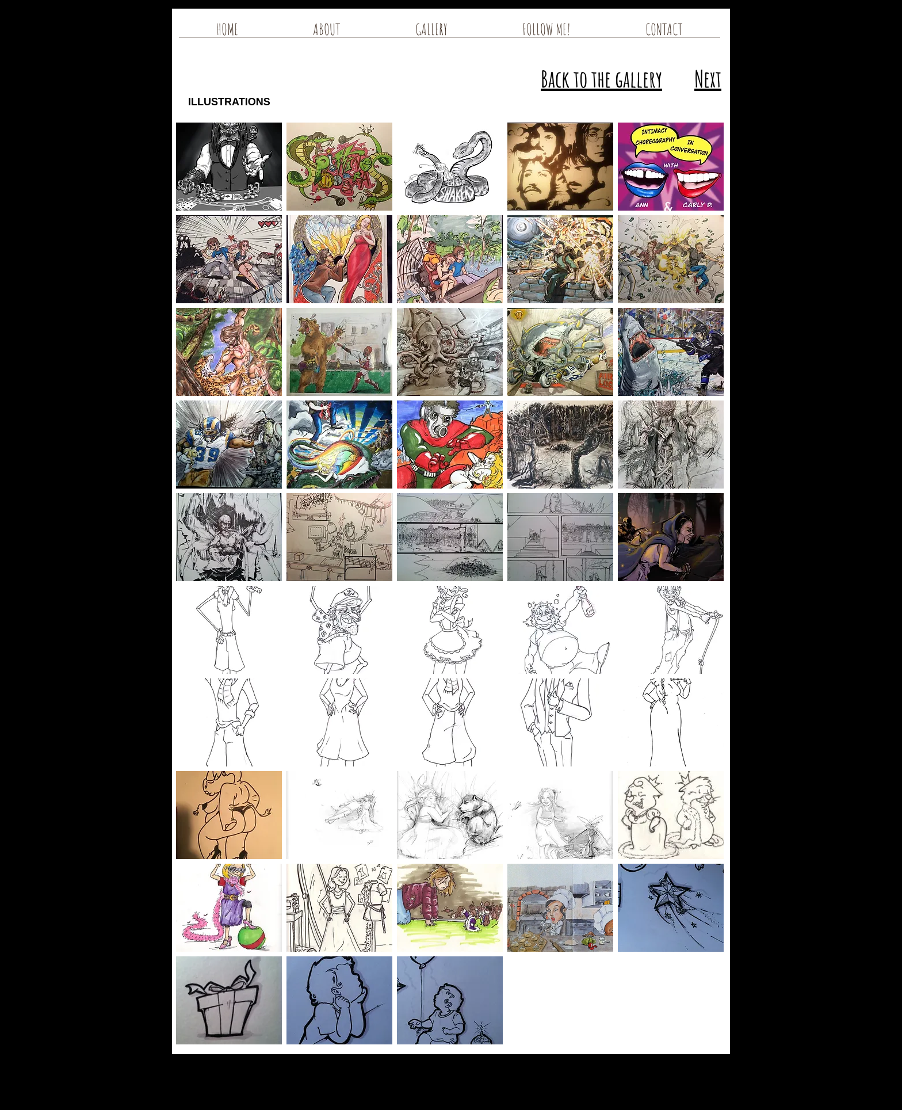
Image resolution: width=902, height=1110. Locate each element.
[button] (229, 167)
